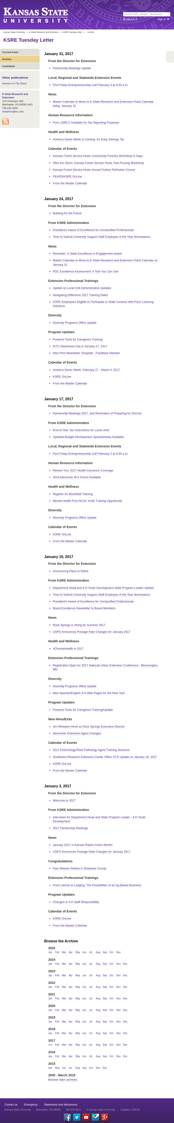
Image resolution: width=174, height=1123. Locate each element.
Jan (50, 952)
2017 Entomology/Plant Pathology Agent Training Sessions (91, 750)
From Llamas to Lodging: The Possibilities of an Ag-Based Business (97, 885)
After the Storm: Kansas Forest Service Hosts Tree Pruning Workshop (98, 163)
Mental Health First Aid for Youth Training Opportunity (87, 500)
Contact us (11, 1104)
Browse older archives (62, 1079)
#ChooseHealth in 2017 (68, 648)
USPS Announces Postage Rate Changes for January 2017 (91, 631)
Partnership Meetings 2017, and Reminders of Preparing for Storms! (97, 413)
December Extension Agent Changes (77, 733)
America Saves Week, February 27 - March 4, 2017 (86, 369)
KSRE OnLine (62, 376)
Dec (125, 963)
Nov (118, 952)
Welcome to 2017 (64, 800)
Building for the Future (67, 213)
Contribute (8, 66)
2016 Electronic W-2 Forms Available (77, 477)
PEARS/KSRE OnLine (67, 176)
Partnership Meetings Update (72, 68)
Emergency (31, 1104)
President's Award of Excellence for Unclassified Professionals (93, 230)
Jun (84, 952)
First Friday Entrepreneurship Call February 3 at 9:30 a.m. (90, 85)
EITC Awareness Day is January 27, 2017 (80, 346)
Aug (98, 952)
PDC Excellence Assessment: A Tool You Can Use (85, 271)
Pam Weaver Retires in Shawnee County (79, 868)
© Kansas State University (100, 1109)
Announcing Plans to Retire (71, 571)
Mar (64, 952)
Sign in (161, 19)
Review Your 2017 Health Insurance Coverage (83, 470)
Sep (105, 952)
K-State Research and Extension (44, 32)
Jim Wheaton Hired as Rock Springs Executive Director (89, 726)
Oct (111, 952)
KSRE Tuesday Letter (72, 32)
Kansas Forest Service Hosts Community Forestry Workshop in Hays (98, 156)
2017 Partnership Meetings (70, 828)
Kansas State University (41, 14)
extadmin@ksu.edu (13, 111)
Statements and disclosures (60, 1104)
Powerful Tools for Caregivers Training (77, 339)
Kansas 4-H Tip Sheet (14, 83)
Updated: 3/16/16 (130, 1109)
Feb (57, 952)
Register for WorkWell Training (73, 494)
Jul (90, 952)
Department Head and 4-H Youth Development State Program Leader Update (103, 587)
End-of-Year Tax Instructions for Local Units (81, 430)
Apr (70, 952)
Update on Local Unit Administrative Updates (82, 288)
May (77, 952)
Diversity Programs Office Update (75, 322)
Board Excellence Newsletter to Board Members (84, 608)
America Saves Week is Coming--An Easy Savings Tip (88, 139)
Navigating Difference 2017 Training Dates (80, 295)
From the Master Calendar (70, 183)
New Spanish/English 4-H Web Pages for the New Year (89, 693)
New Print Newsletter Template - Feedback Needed (86, 353)
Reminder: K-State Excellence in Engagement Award (87, 253)
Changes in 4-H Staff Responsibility (76, 902)
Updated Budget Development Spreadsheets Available (88, 437)
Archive (6, 59)
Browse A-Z (130, 19)
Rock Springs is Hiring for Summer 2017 (79, 625)
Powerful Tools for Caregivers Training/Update (83, 709)
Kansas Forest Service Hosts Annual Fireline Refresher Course (94, 169)
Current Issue (10, 52)
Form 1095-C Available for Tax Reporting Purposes (86, 122)
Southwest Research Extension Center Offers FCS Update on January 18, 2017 (105, 757)
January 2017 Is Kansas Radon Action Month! (83, 844)
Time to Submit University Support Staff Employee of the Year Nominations (101, 236)
